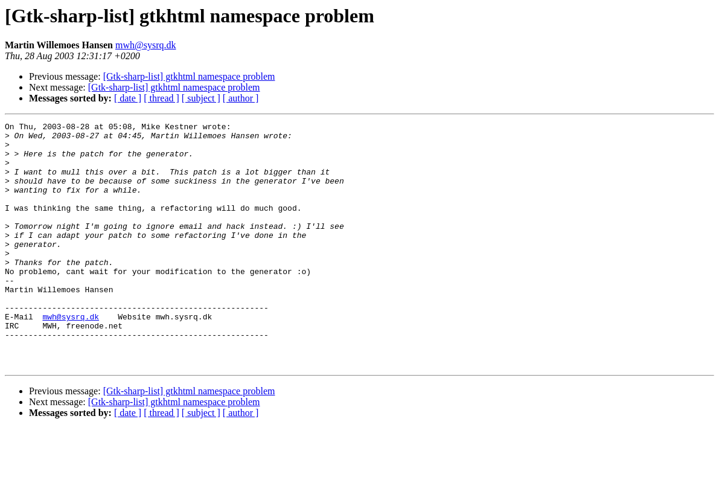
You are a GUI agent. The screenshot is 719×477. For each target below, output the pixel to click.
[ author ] (241, 98)
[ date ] (127, 98)
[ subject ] (201, 98)
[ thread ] (161, 98)
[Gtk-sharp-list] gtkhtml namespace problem (189, 76)
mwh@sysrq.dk (145, 45)
